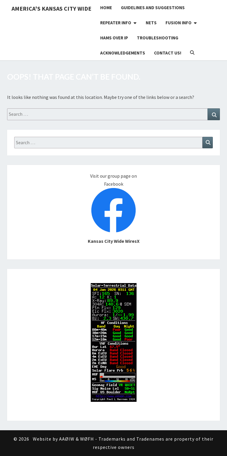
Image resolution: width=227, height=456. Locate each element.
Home (106, 7)
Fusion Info (179, 22)
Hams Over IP (114, 38)
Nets (151, 22)
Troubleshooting (157, 38)
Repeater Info (115, 22)
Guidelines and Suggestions (153, 7)
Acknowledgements (122, 53)
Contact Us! (167, 53)
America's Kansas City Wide (51, 8)
